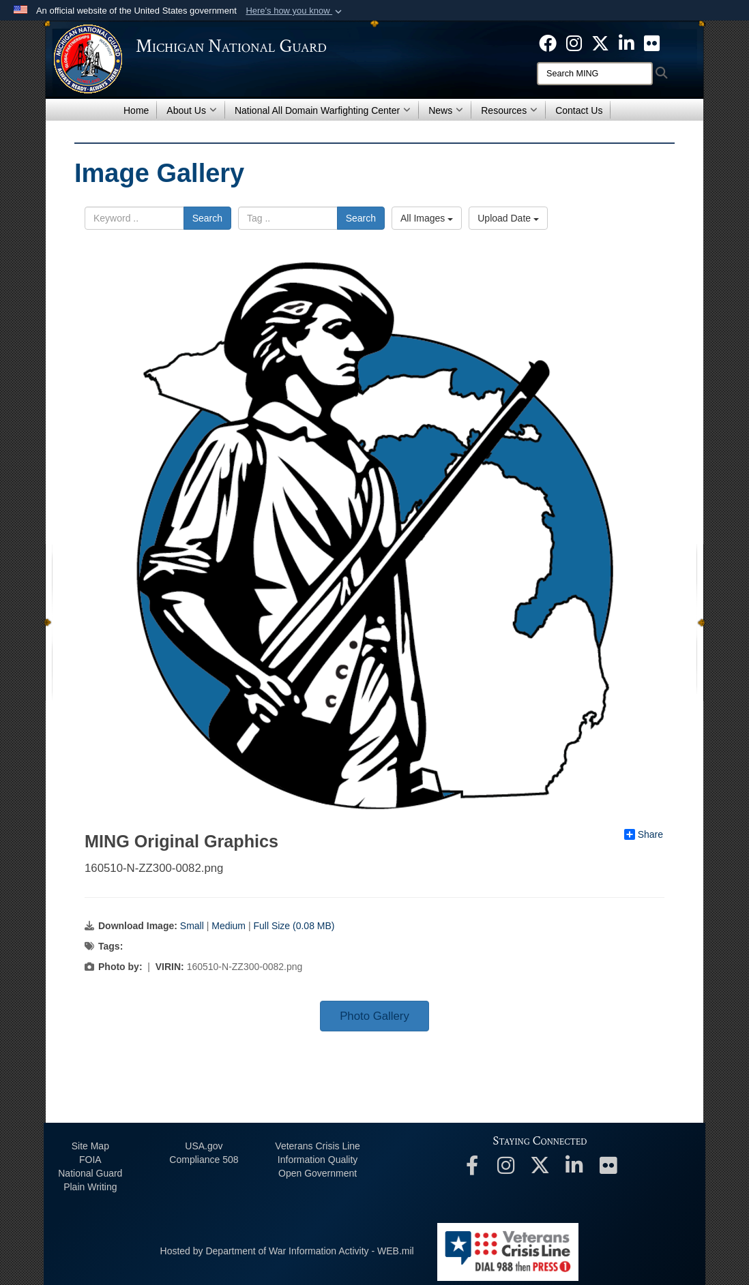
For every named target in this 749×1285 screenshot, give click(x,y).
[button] (295, 11)
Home (136, 110)
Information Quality (318, 1159)
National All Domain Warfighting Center (323, 110)
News (445, 110)
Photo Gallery (374, 1016)
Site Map (90, 1145)
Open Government (317, 1173)
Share (643, 834)
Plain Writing (90, 1186)
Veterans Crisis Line (317, 1145)
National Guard (90, 1173)
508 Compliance (203, 1159)
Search (207, 218)
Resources (509, 110)
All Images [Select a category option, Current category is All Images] (426, 218)
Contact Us (578, 110)
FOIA (90, 1159)
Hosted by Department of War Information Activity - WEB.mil (287, 1250)
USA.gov (203, 1145)
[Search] (595, 73)
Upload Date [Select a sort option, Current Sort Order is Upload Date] (508, 218)
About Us (191, 110)
